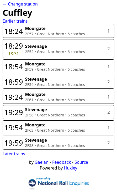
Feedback (61, 162)
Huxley (70, 168)
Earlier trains (15, 21)
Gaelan (42, 162)
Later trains (14, 154)
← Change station (20, 4)
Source (81, 162)
